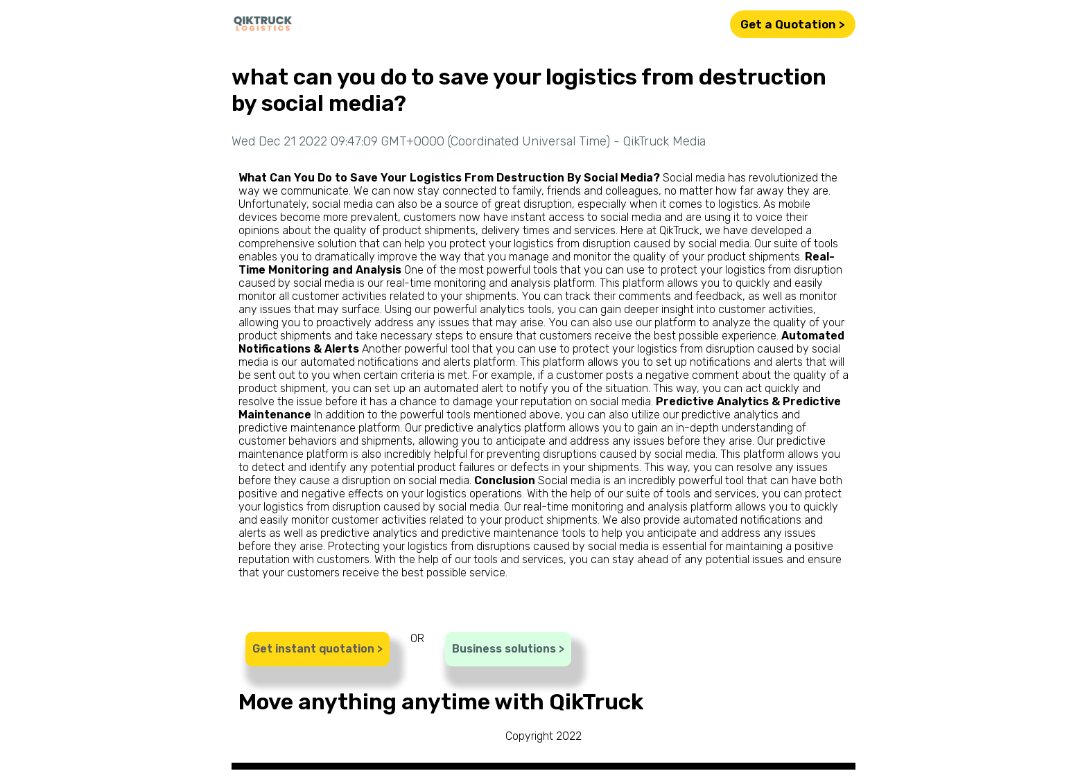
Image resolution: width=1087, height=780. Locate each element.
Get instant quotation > (317, 648)
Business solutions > (508, 648)
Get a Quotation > (792, 24)
